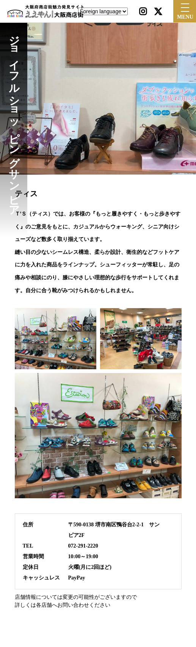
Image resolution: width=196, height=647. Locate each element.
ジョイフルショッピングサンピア (14, 119)
